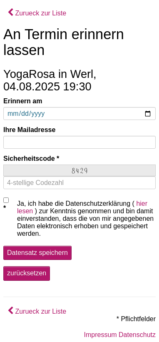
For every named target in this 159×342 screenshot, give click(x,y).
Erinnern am (22, 101)
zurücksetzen (26, 273)
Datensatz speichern (37, 252)
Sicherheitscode (29, 158)
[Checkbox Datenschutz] (6, 200)
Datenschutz (137, 334)
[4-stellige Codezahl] (79, 182)
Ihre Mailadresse (29, 129)
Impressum (100, 334)
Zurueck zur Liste (36, 13)
